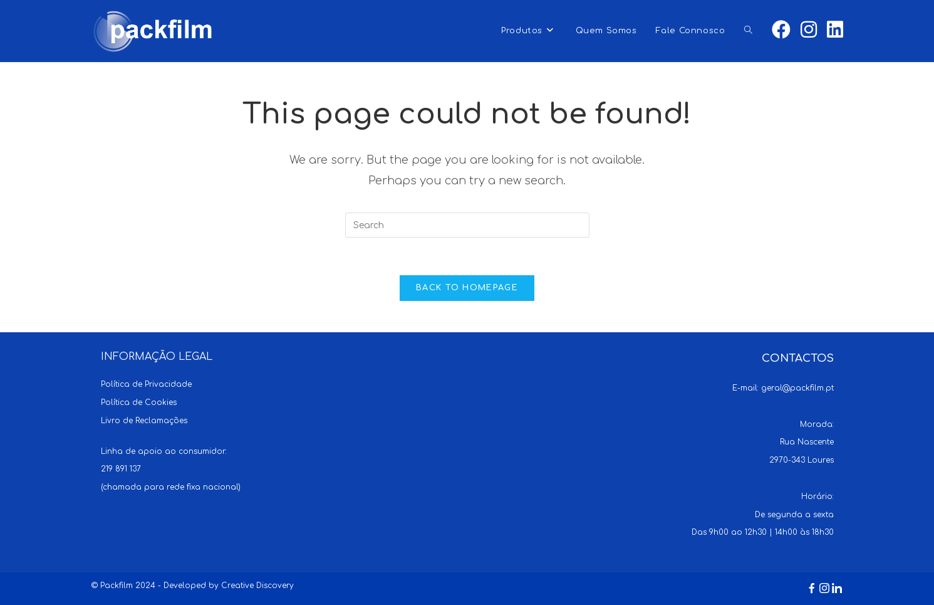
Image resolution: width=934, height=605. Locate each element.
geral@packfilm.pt (797, 388)
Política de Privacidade (146, 384)
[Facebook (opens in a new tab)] (781, 30)
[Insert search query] (467, 225)
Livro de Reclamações (144, 420)
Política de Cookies (139, 402)
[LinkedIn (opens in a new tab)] (835, 30)
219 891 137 (121, 469)
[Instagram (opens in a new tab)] (809, 30)
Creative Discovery (257, 585)
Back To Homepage (467, 287)
